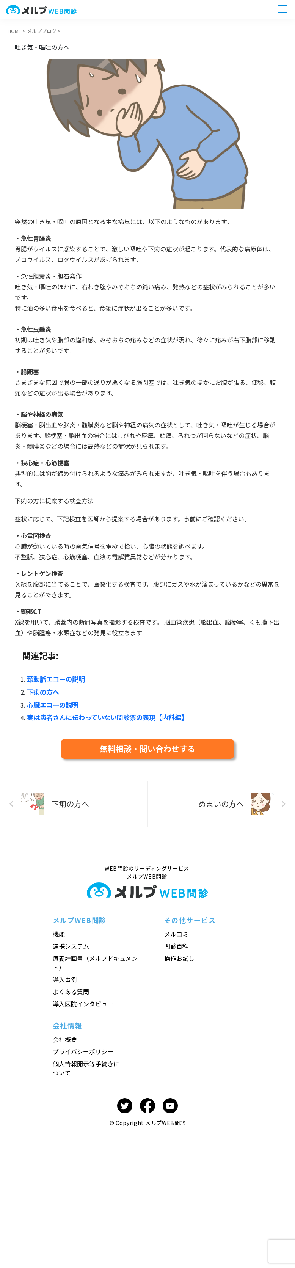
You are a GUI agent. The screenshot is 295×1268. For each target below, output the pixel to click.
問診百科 (176, 943)
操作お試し (179, 955)
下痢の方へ (42, 690)
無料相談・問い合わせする (147, 746)
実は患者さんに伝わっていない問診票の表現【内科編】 (102, 715)
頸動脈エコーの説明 (54, 678)
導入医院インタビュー (83, 1000)
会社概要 (65, 1036)
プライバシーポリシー (83, 1048)
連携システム (71, 943)
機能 (59, 930)
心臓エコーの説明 (51, 703)
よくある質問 (71, 988)
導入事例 (65, 976)
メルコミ (176, 930)
